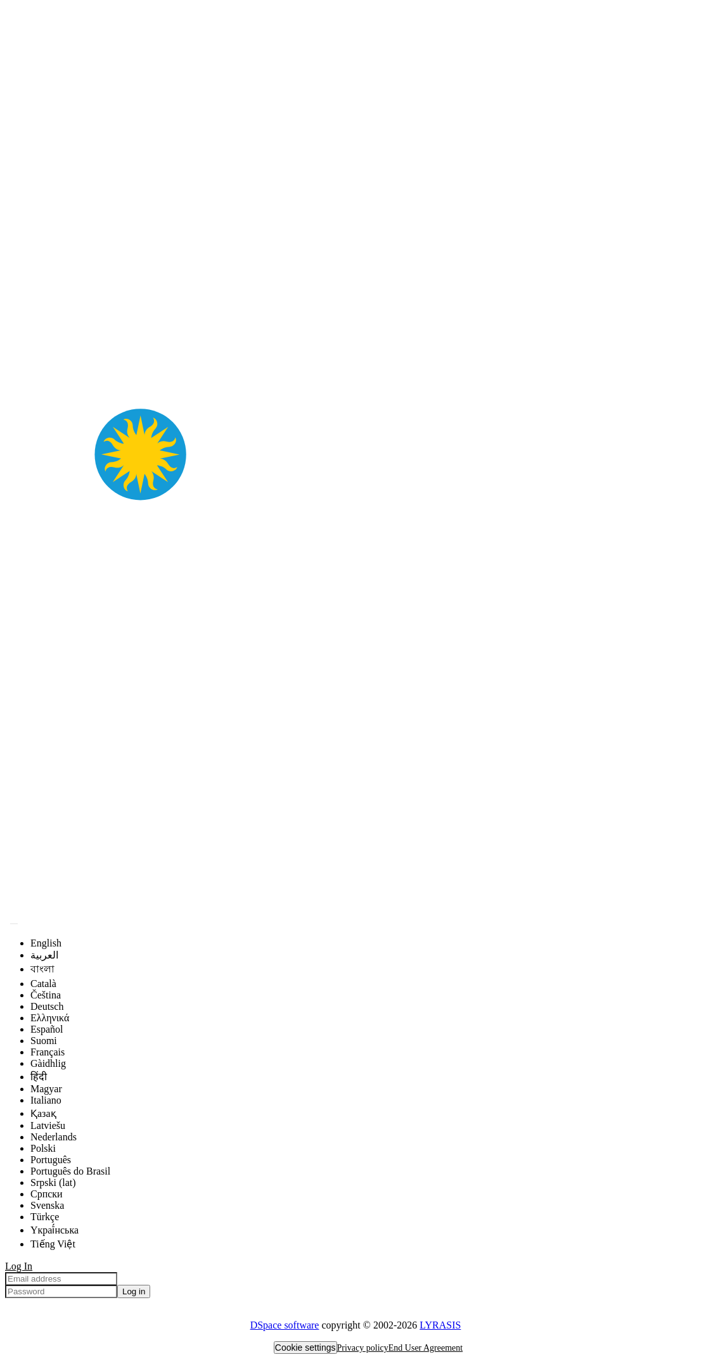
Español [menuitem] (46, 1029)
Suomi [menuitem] (43, 1040)
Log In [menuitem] (18, 1266)
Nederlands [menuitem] (53, 1136)
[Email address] (61, 1278)
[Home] (355, 908)
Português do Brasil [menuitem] (70, 1171)
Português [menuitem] (50, 1159)
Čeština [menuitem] (45, 995)
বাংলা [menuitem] (42, 969)
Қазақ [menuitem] (43, 1113)
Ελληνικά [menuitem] (49, 1017)
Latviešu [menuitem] (47, 1125)
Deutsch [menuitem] (46, 1006)
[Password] (61, 1291)
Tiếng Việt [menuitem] (52, 1244)
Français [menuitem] (47, 1052)
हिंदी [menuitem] (38, 1076)
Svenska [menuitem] (47, 1205)
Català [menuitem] (43, 983)
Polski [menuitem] (43, 1148)
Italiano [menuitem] (45, 1100)
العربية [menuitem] (44, 955)
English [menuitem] (45, 943)
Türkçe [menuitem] (44, 1216)
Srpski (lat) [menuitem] (53, 1182)
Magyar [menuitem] (46, 1088)
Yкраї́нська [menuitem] (54, 1230)
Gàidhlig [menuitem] (48, 1063)
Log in (133, 1291)
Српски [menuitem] (46, 1194)
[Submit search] (14, 923)
